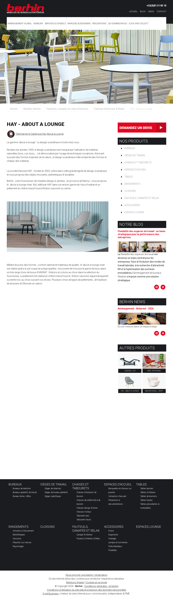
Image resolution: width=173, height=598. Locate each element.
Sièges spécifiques (53, 496)
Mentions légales (75, 582)
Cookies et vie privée (96, 582)
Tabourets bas (82, 516)
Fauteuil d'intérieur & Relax (109, 108)
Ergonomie (113, 535)
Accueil (133, 11)
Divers (111, 531)
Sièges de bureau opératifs (56, 492)
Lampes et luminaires (118, 542)
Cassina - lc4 (129, 371)
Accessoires (132, 205)
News (151, 11)
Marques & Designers (79, 23)
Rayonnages (18, 546)
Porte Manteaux (115, 546)
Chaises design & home (87, 508)
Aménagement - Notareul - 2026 (135, 308)
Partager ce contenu (167, 349)
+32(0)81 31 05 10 (156, 5)
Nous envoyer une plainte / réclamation (86, 575)
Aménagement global (20, 23)
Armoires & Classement (23, 531)
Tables (128, 176)
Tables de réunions (148, 496)
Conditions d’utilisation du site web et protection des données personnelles (86, 590)
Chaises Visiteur (83, 512)
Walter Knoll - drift (154, 391)
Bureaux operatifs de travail (25, 492)
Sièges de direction (53, 488)
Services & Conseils (55, 23)
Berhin (14, 108)
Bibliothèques (19, 535)
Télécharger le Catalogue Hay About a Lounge (39, 134)
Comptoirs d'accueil (117, 496)
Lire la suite (163, 287)
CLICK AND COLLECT (138, 23)
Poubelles (112, 550)
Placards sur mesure (22, 542)
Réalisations (99, 23)
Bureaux (129, 148)
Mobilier (38, 23)
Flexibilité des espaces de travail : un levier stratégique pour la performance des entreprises (142, 234)
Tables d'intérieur (147, 492)
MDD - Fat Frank (154, 371)
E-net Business (51, 593)
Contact (161, 11)
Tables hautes (146, 500)
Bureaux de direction (22, 488)
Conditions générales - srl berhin (101, 586)
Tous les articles (156, 287)
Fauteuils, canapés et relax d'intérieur (67, 108)
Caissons (17, 538)
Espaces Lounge (134, 212)
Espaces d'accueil (135, 169)
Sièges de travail (134, 155)
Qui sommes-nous (117, 23)
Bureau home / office (22, 496)
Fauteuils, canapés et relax (141, 198)
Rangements (132, 183)
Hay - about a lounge (130, 391)
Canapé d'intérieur (84, 535)
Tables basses (146, 488)
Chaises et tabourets (138, 162)
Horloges (112, 538)
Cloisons (130, 191)
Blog (143, 11)
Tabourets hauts (83, 519)
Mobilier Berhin (32, 108)
